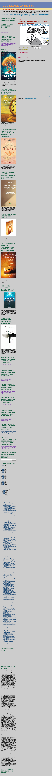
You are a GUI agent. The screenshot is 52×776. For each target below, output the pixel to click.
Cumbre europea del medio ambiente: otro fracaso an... (8, 586)
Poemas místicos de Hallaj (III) (8, 608)
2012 (3, 482)
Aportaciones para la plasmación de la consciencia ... (9, 511)
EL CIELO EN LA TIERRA (18, 5)
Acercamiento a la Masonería (8, 584)
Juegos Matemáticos (7, 505)
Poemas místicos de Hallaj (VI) (8, 591)
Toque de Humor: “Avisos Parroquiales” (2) (8, 502)
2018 (3, 475)
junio (4, 492)
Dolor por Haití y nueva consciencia (9, 544)
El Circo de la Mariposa (7, 611)
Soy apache (5, 598)
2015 (3, 478)
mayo (4, 493)
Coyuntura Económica (7, 556)
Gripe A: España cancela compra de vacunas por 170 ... (9, 593)
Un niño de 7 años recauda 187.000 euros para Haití (9, 520)
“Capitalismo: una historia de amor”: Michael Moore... (8, 599)
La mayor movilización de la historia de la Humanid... (9, 622)
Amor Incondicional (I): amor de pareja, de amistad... (9, 529)
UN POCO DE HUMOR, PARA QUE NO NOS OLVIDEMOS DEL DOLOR (9, 565)
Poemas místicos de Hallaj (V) (8, 597)
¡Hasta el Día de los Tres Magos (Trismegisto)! (9, 638)
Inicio (35, 95)
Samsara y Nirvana (6, 596)
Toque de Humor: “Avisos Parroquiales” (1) (8, 543)
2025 (3, 466)
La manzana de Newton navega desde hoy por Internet (9, 574)
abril (4, 494)
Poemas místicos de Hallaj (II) (8, 623)
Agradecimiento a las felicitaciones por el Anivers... (9, 624)
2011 (3, 483)
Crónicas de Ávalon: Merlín (8, 560)
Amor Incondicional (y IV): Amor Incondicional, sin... (9, 509)
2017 (3, 476)
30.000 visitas (5, 587)
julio (4, 491)
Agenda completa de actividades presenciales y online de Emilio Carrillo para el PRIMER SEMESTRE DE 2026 (26, 15)
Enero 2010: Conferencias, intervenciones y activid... (8, 634)
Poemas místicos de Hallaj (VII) (8, 588)
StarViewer (5, 577)
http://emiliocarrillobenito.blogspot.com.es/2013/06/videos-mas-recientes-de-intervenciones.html (8, 432)
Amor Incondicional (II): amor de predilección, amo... (9, 522)
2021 (3, 471)
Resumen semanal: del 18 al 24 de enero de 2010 (9, 541)
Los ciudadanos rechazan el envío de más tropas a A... (9, 558)
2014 (3, 479)
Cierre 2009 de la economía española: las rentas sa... (8, 642)
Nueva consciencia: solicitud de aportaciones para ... (9, 568)
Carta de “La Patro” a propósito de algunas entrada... (9, 532)
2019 (3, 473)
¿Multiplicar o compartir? (7, 616)
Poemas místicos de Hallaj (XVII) (9, 512)
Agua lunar (5, 601)
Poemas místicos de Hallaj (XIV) (9, 533)
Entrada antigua (47, 95)
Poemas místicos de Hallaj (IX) (8, 572)
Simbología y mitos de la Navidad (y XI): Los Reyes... (9, 630)
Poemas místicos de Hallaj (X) (8, 563)
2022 (3, 470)
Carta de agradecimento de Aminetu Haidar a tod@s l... (9, 632)
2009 (3, 645)
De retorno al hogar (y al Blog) (8, 636)
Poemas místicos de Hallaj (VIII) (9, 578)
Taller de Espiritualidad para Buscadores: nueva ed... (8, 569)
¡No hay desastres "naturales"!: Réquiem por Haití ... (9, 582)
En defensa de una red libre (8, 590)
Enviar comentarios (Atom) (31, 98)
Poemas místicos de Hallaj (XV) (9, 527)
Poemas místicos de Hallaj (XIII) (9, 539)
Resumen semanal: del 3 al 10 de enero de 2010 (9, 610)
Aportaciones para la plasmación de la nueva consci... (9, 555)
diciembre (5, 485)
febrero (4, 496)
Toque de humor (25, 49)
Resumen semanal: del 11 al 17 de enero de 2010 (9, 580)
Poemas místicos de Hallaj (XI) (8, 559)
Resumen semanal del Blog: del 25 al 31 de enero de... (9, 499)
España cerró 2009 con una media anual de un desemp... (9, 507)
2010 (3, 484)
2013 (3, 481)
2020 (3, 472)
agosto (4, 490)
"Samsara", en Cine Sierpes (8, 626)
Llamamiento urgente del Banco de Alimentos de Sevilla (9, 595)
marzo (4, 495)
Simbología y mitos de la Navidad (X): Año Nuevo (9, 643)
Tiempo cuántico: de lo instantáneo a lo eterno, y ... (9, 536)
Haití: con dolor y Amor (7, 575)
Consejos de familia (6, 548)
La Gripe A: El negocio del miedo (9, 614)
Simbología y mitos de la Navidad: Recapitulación (9, 627)
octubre (4, 488)
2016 (3, 477)
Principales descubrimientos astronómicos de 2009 (8, 605)
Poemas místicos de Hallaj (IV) (8, 602)
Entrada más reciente (23, 95)
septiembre (5, 489)
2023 (3, 469)
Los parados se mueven (7, 576)
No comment (5, 612)
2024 (3, 468)
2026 (3, 465)
